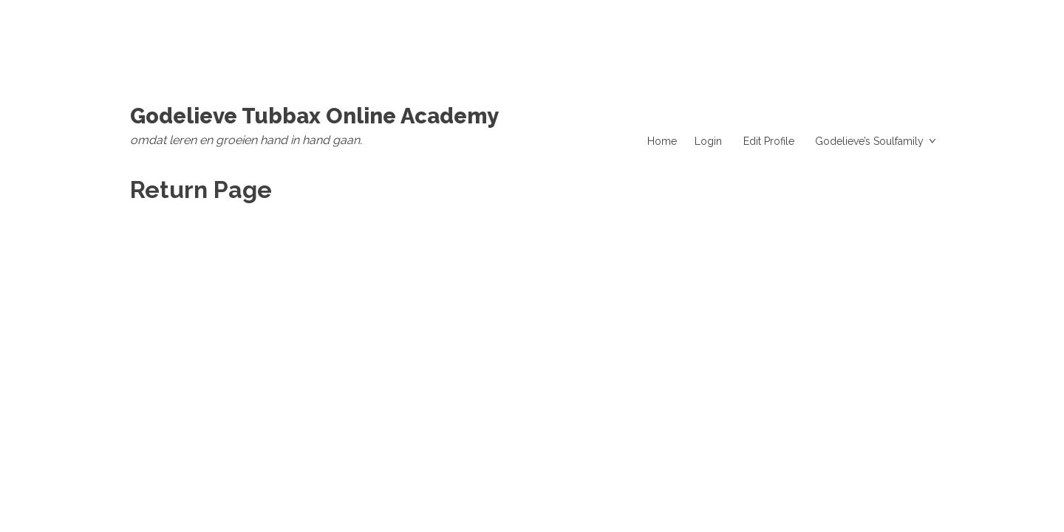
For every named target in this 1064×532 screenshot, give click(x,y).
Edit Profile (768, 141)
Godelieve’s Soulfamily (869, 141)
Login (708, 141)
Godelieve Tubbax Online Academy (314, 116)
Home (662, 141)
